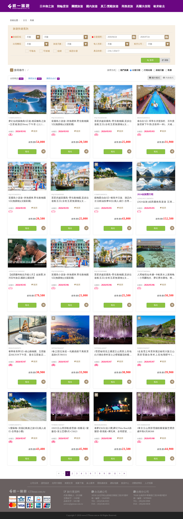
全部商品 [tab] (16, 78)
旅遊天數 (160, 70)
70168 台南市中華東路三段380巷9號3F (150, 495)
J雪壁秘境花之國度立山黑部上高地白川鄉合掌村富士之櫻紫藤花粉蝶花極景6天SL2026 (113, 351)
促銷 (59, 51)
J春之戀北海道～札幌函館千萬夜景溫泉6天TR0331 (70, 351)
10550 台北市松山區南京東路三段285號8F (110, 495)
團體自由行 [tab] (52, 78)
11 (115, 473)
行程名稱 (148, 70)
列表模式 (168, 78)
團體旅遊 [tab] (35, 78)
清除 (165, 60)
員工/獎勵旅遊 (109, 6)
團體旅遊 (77, 6)
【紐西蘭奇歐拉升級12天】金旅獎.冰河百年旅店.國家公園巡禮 (27, 274)
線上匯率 (90, 483)
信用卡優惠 (57, 483)
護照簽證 (45, 483)
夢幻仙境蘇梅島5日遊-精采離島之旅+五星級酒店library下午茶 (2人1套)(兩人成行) (27, 121)
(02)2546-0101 (103, 501)
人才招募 (149, 483)
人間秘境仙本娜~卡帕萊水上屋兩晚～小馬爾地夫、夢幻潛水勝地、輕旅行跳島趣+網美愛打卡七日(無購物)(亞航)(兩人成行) (155, 275)
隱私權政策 (102, 483)
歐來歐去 (159, 6)
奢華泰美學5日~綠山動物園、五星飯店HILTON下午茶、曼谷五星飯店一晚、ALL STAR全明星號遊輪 (27, 351)
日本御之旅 (47, 6)
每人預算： (99, 44)
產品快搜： (99, 51)
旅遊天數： (58, 44)
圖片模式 (154, 78)
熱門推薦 (124, 70)
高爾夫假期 (143, 6)
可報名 (32, 51)
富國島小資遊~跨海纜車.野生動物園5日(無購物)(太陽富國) (70, 121)
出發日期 (136, 70)
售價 (170, 70)
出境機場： (18, 44)
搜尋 (150, 60)
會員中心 (125, 483)
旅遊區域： (18, 37)
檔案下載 (80, 483)
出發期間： (99, 37)
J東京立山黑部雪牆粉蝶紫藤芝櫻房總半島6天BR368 (155, 428)
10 (109, 473)
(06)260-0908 (144, 501)
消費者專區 (137, 483)
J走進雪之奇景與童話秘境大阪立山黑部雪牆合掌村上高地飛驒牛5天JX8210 (155, 351)
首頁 (25, 20)
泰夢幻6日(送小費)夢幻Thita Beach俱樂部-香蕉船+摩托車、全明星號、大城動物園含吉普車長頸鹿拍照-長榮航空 (113, 428)
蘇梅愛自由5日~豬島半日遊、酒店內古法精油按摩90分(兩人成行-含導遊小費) (113, 198)
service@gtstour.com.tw (73, 504)
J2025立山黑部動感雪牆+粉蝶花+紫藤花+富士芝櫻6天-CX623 (70, 428)
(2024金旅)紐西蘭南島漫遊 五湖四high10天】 (155, 198)
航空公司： (139, 44)
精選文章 (69, 483)
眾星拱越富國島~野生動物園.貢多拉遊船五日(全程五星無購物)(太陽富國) (113, 121)
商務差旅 (127, 6)
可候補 (46, 51)
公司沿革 (34, 483)
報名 (27, 152)
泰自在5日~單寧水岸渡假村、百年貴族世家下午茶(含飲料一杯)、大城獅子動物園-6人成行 (155, 121)
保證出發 (73, 51)
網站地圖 (114, 483)
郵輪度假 (62, 6)
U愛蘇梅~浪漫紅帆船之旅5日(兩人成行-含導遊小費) (27, 428)
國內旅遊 (92, 6)
